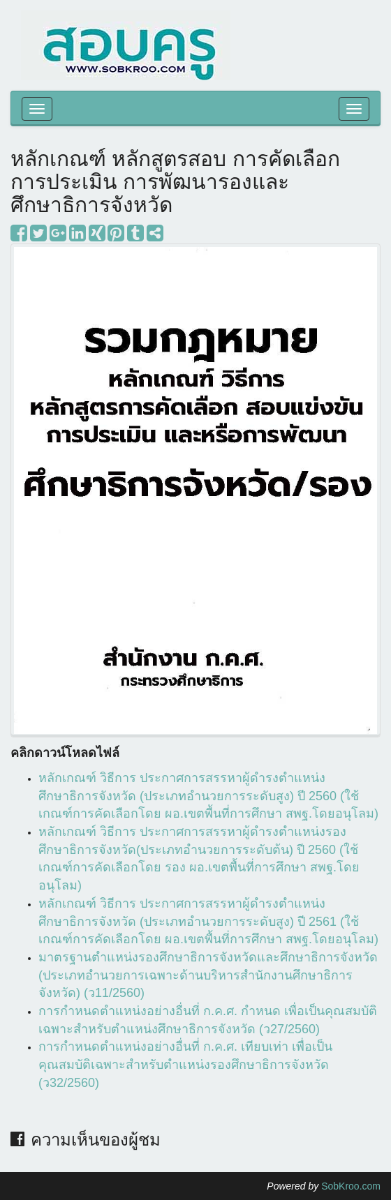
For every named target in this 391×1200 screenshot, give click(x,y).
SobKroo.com (351, 1186)
